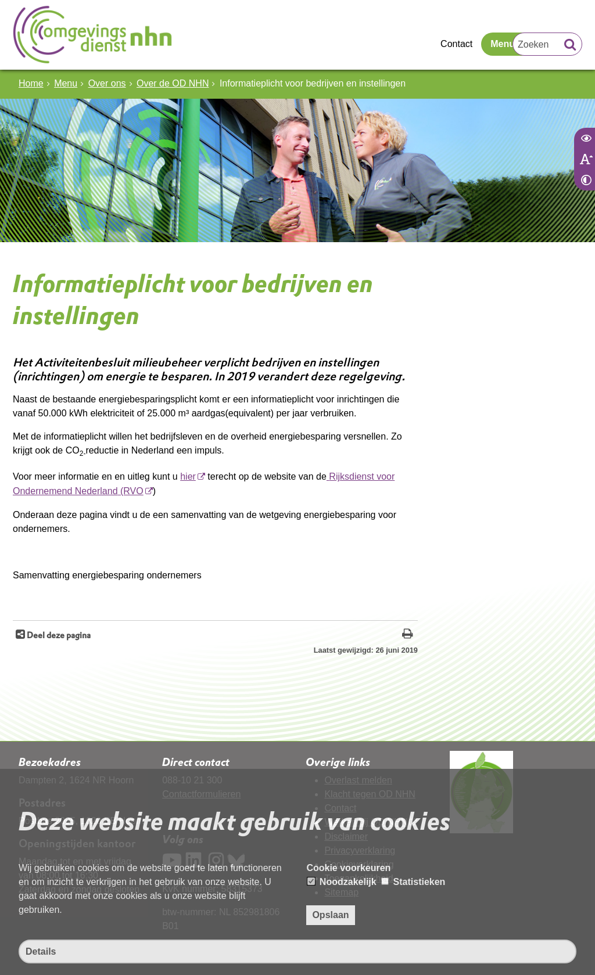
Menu (502, 44)
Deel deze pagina (58, 635)
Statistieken (413, 882)
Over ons (107, 83)
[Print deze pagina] (407, 635)
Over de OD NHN (173, 83)
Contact (456, 44)
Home (31, 83)
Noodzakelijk (341, 882)
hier (188, 476)
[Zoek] (570, 45)
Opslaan (330, 915)
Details (41, 951)
